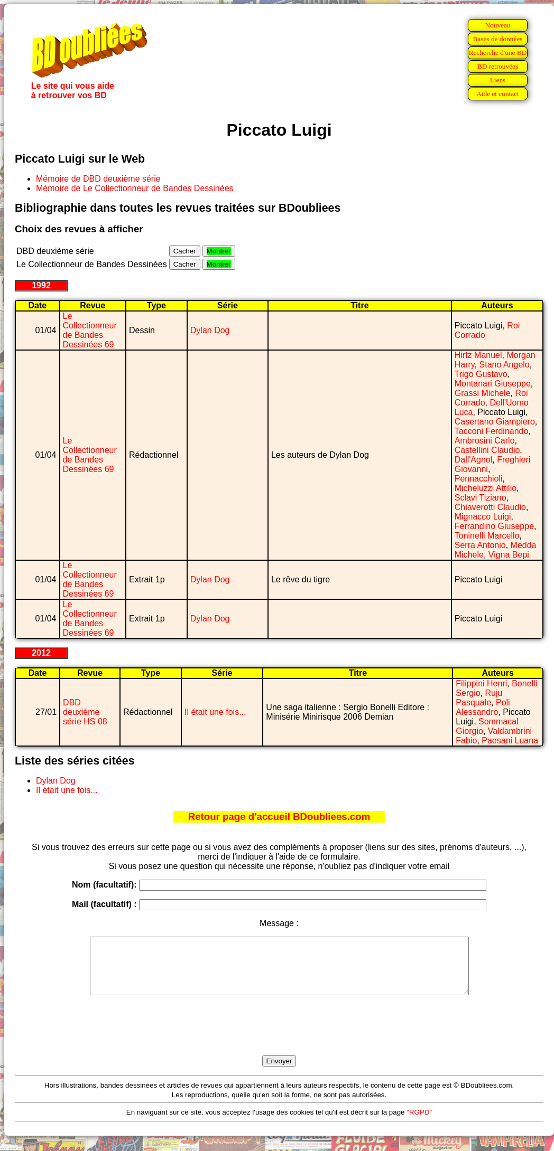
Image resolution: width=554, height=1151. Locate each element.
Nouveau (497, 25)
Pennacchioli (479, 478)
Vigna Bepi (508, 554)
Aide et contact (497, 94)
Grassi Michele (483, 393)
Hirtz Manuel (478, 355)
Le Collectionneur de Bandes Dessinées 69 (90, 330)
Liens (498, 80)
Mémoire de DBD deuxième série (98, 178)
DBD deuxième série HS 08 (85, 712)
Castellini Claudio (487, 450)
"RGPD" (419, 1123)
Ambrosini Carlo (485, 440)
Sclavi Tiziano (480, 497)
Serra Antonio (480, 545)
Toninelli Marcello (487, 535)
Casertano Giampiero (495, 421)
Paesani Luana (510, 740)
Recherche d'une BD (498, 52)
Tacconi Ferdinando (492, 431)
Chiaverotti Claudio (490, 507)
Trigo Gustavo (481, 374)
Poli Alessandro (483, 707)
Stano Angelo (504, 364)
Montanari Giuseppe (493, 383)
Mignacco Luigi (483, 516)
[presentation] (279, 1037)
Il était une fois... (215, 711)
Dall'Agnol (474, 459)
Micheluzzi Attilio (485, 488)
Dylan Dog (210, 330)
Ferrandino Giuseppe (494, 526)
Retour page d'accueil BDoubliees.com (279, 816)
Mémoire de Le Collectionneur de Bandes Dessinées (135, 188)
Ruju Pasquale (479, 697)
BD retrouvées (497, 66)
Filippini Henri (481, 683)
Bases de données (497, 39)
